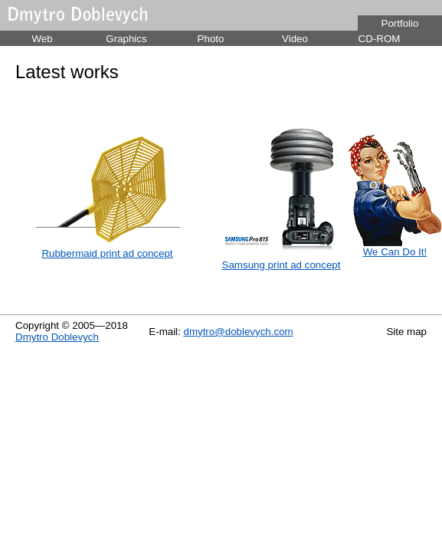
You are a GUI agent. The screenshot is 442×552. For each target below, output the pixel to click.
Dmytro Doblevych (57, 337)
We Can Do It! (395, 252)
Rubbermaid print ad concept (106, 253)
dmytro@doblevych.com (238, 331)
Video (295, 38)
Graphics (126, 38)
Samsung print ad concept (281, 265)
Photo (211, 38)
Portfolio (400, 23)
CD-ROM (380, 38)
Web (41, 38)
